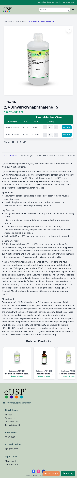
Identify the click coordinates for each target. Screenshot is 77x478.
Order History (11, 464)
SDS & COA (10, 437)
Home (6, 21)
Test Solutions (21, 21)
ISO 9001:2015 (11, 449)
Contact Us (10, 418)
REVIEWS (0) (26, 155)
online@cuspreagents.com (18, 402)
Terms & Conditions (14, 425)
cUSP (12, 21)
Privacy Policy (11, 421)
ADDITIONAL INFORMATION (50, 155)
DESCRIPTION (10, 155)
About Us (9, 414)
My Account (10, 461)
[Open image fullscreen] (68, 30)
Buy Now (66, 127)
